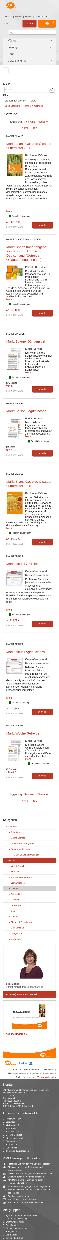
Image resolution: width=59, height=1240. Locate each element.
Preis (34, 128)
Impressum (35, 1073)
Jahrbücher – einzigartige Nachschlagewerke (28, 1186)
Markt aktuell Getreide (22, 564)
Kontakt (28, 16)
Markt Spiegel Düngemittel (25, 341)
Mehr (9, 211)
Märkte (27, 106)
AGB (15, 1069)
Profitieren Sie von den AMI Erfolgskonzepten (28, 1164)
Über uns (8, 16)
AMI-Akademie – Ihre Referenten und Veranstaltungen (24, 1169)
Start (33, 100)
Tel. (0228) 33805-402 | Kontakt (21, 994)
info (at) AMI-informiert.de (22, 1106)
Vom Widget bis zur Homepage (21, 1199)
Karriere (18, 16)
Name (25, 128)
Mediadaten (48, 1073)
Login (29, 23)
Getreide (38, 106)
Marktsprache (41, 16)
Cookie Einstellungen (30, 1069)
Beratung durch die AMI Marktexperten (25, 1177)
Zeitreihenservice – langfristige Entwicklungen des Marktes (28, 1191)
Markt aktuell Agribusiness (25, 652)
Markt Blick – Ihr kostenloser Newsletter (25, 1202)
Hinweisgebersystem (18, 1073)
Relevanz (29, 121)
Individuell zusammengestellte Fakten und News (29, 1173)
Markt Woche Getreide (22, 733)
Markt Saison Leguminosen (26, 411)
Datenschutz (48, 1069)
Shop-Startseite (12, 106)
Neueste (43, 121)
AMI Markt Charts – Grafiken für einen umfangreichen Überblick (24, 1181)
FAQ (6, 23)
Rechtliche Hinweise (25, 1077)
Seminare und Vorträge (17, 1196)
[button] (29, 41)
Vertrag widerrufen (46, 1077)
